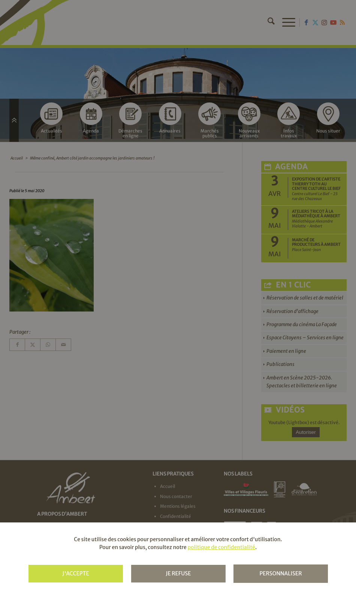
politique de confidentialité (221, 547)
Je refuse (178, 573)
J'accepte (75, 573)
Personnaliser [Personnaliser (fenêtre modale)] (280, 573)
